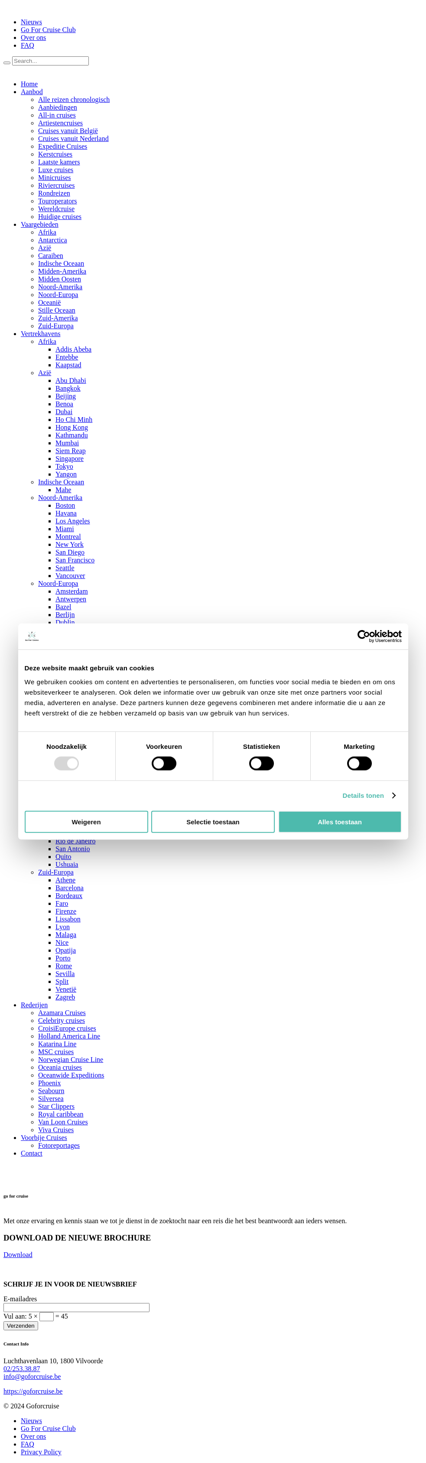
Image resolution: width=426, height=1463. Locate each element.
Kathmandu (71, 435)
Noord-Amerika (60, 287)
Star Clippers (56, 1106)
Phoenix (49, 1083)
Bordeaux (68, 895)
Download (18, 1254)
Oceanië (49, 302)
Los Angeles (72, 521)
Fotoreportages (59, 1145)
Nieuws (31, 22)
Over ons (33, 37)
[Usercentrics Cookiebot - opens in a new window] (364, 636)
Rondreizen (54, 193)
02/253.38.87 (21, 1368)
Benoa (64, 404)
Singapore (69, 458)
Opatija (65, 950)
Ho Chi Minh (73, 419)
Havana (66, 513)
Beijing (65, 396)
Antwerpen (70, 599)
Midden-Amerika (62, 271)
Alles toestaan (340, 821)
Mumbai (67, 443)
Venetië (65, 989)
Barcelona (69, 888)
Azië (44, 247)
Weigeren (86, 821)
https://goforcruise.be (32, 1391)
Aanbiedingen (57, 107)
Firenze (65, 911)
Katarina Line (57, 1044)
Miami (64, 528)
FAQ (27, 45)
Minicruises (54, 177)
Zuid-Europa (56, 326)
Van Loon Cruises (63, 1122)
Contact (31, 1153)
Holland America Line (69, 1036)
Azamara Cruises (62, 1012)
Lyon (62, 927)
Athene (65, 880)
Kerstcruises (55, 154)
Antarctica (52, 240)
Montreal (68, 536)
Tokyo (64, 466)
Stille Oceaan (56, 310)
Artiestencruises (60, 123)
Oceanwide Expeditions (71, 1075)
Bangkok (68, 388)
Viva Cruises (56, 1129)
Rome (63, 966)
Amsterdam (71, 591)
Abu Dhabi (70, 380)
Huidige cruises (59, 216)
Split (61, 981)
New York (69, 544)
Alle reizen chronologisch (74, 99)
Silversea (51, 1098)
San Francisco (74, 560)
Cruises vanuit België (68, 130)
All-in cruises (57, 115)
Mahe (63, 489)
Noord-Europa (58, 294)
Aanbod (32, 91)
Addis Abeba (73, 349)
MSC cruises (56, 1051)
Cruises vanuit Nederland (73, 138)
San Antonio (72, 848)
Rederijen (34, 1005)
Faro (61, 903)
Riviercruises (56, 185)
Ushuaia (66, 864)
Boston (65, 505)
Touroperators (57, 201)
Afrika (47, 232)
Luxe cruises (55, 169)
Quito (63, 856)
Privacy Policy (41, 1452)
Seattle (65, 567)
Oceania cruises (60, 1067)
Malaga (65, 934)
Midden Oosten (59, 279)
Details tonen (363, 795)
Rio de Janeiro (75, 841)
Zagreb (65, 997)
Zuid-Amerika (58, 318)
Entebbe (66, 357)
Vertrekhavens (41, 333)
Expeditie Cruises (62, 146)
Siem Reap (70, 450)
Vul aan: (35, 1316)
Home (29, 84)
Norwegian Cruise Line (70, 1059)
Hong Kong (71, 427)
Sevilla (65, 973)
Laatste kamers (59, 162)
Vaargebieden (40, 224)
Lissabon (68, 919)
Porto (63, 958)
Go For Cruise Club (48, 29)
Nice (61, 942)
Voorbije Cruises (44, 1137)
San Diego (70, 552)
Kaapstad (68, 365)
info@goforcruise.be (32, 1376)
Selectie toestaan (213, 821)
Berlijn (65, 614)
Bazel (63, 607)
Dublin (65, 622)
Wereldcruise (56, 208)
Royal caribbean (60, 1114)
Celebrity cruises (61, 1020)
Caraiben (50, 255)
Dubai (63, 411)
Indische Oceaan (61, 263)
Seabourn (51, 1090)
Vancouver (70, 575)
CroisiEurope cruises (67, 1028)
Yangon (66, 474)
